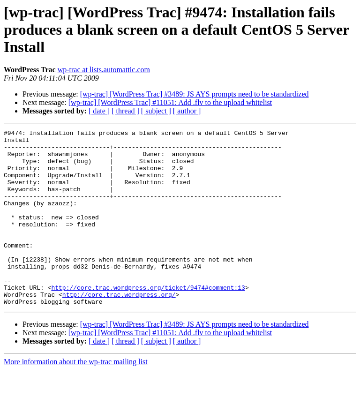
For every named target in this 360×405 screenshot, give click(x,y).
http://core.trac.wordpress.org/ (119, 328)
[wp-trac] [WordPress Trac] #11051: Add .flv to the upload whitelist (170, 102)
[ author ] (187, 111)
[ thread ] (125, 111)
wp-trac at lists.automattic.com (104, 70)
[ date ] (99, 111)
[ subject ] (156, 111)
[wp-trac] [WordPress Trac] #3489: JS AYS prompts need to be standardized (194, 94)
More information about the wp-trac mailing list (76, 397)
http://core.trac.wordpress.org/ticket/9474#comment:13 (148, 319)
